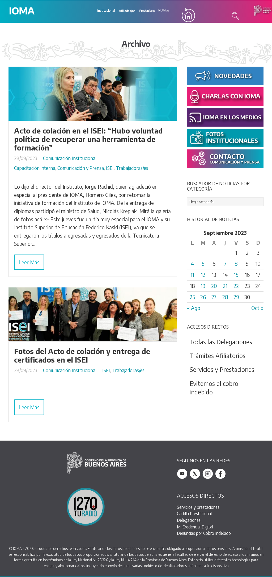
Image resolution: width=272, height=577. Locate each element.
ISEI (110, 168)
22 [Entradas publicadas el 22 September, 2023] (236, 286)
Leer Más (29, 262)
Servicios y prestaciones (198, 507)
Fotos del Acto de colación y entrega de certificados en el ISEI (82, 356)
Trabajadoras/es (132, 168)
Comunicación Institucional (69, 158)
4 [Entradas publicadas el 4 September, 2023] (192, 264)
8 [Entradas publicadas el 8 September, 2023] (236, 264)
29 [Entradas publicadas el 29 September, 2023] (236, 297)
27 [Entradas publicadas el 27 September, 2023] (213, 297)
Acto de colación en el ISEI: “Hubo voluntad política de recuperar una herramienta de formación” (88, 139)
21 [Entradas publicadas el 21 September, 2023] (225, 286)
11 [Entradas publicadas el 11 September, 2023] (192, 275)
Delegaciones (189, 520)
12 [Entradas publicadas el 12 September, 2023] (203, 275)
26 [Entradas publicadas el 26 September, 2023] (203, 297)
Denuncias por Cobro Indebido (204, 533)
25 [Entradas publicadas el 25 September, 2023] (192, 297)
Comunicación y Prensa (80, 168)
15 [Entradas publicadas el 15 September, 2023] (236, 275)
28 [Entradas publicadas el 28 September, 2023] (225, 297)
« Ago (193, 308)
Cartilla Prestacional (194, 513)
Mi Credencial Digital (195, 526)
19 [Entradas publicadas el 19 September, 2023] (203, 286)
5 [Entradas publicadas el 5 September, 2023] (203, 264)
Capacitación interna (34, 168)
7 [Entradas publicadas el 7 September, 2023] (225, 264)
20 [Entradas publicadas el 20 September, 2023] (214, 286)
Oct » (257, 308)
